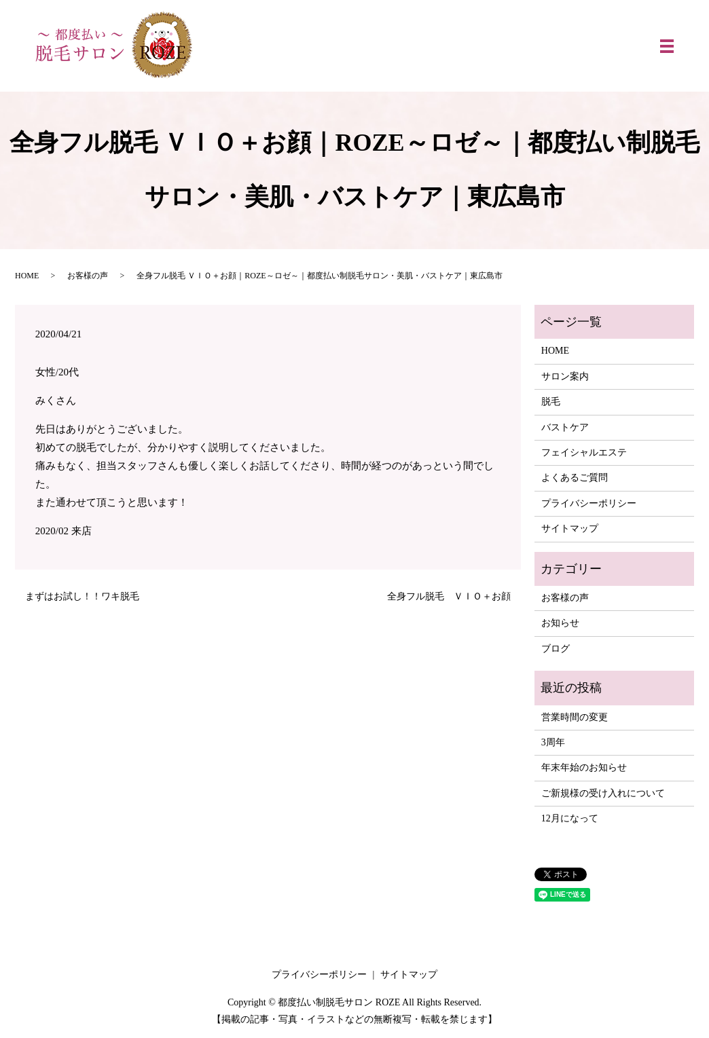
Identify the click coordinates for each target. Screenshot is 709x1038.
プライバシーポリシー (588, 503)
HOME (27, 275)
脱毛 (550, 401)
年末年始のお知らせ (584, 767)
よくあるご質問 (574, 477)
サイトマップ (569, 528)
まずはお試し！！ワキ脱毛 (82, 596)
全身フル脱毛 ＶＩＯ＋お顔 (449, 596)
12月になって (569, 818)
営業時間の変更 (574, 717)
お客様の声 (87, 275)
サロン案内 (565, 376)
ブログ (555, 649)
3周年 (553, 742)
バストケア (565, 427)
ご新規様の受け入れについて (603, 793)
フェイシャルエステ (584, 452)
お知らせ (560, 623)
